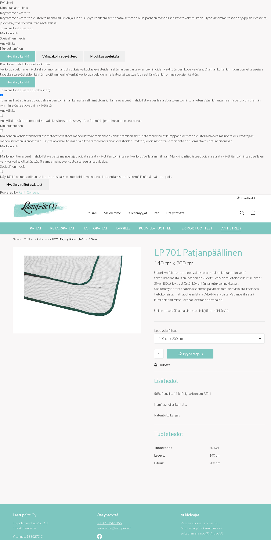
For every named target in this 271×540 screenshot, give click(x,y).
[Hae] (242, 213)
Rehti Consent (28, 192)
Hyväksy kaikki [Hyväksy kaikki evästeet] (17, 56)
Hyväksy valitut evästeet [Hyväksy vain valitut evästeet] (24, 184)
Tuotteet (28, 239)
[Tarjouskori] (253, 213)
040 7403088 (213, 533)
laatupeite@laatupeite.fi (114, 528)
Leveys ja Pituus (165, 330)
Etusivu (17, 239)
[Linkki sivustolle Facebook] (99, 537)
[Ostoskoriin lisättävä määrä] (159, 354)
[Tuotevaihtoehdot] (209, 338)
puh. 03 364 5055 (109, 523)
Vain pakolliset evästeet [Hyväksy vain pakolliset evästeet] (59, 56)
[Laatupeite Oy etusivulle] (41, 208)
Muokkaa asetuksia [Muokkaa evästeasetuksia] (104, 56)
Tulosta (162, 365)
